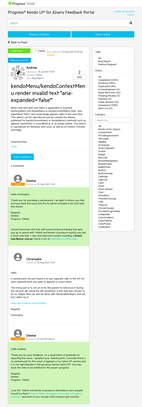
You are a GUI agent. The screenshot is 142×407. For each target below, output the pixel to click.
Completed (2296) (108, 79)
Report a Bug (102, 34)
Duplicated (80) (107, 86)
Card (100, 182)
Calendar (103, 176)
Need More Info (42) (109, 92)
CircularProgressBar (109, 211)
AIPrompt (103, 138)
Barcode (102, 157)
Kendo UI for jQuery (109, 129)
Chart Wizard (105, 189)
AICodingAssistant (108, 135)
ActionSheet (105, 132)
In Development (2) (109, 89)
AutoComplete (106, 148)
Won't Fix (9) (105, 108)
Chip (100, 201)
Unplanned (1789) (108, 105)
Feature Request (107, 64)
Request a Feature (39, 34)
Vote (79, 77)
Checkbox (103, 195)
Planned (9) (104, 98)
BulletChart (104, 167)
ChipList (102, 204)
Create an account (124, 11)
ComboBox (104, 226)
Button (102, 170)
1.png (13, 146)
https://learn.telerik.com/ (63, 238)
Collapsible (104, 214)
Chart (101, 185)
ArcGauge (103, 144)
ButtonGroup (105, 173)
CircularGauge (106, 208)
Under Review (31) (108, 102)
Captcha (102, 179)
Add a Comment (22, 156)
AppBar (102, 141)
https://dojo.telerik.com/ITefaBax (28, 303)
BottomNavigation (108, 160)
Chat (100, 192)
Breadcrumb (105, 163)
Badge (101, 154)
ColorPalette (105, 220)
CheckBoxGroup (107, 198)
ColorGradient (106, 217)
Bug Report (104, 61)
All (99, 58)
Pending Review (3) (109, 95)
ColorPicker (104, 223)
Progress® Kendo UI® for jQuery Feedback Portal (51, 12)
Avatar (101, 151)
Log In (130, 14)
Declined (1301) (106, 83)
